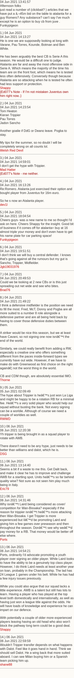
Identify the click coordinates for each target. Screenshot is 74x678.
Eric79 (4, 489)
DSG (3, 454)
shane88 (6, 664)
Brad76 (5, 290)
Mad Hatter (8, 169)
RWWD (5, 419)
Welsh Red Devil (11, 150)
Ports (3, 539)
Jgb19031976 (9, 266)
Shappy (5, 88)
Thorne (5, 380)
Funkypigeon (9, 239)
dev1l (3, 204)
